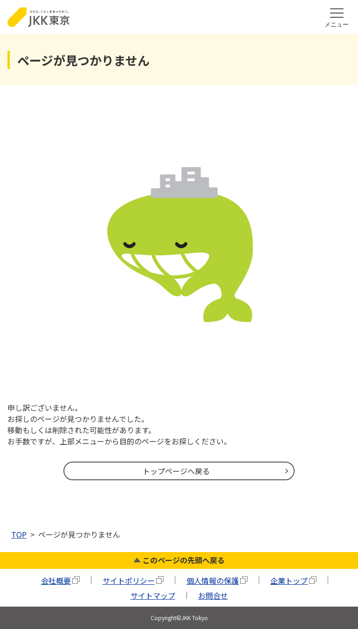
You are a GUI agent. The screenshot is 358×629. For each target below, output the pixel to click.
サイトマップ (153, 595)
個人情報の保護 (212, 580)
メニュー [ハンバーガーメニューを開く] (336, 24)
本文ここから (259, 1)
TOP (19, 534)
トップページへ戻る (176, 471)
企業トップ (289, 580)
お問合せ (213, 595)
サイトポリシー (129, 580)
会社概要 (56, 580)
